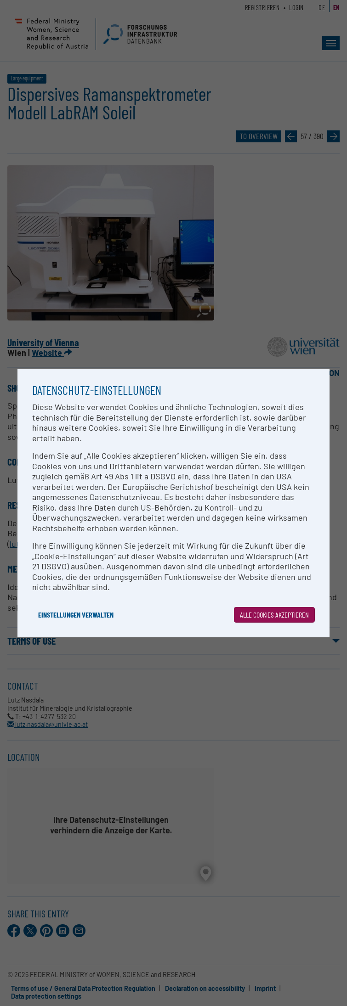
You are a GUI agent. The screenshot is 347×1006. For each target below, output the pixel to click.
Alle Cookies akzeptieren (274, 614)
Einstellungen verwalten (76, 614)
